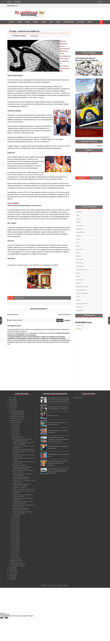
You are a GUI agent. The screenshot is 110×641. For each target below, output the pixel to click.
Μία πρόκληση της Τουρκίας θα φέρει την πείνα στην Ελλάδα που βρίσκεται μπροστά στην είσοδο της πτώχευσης (58, 400)
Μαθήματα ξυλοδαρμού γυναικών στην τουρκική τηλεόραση (23, 443)
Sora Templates (52, 585)
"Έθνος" (13, 258)
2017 (11, 405)
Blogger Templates (63, 585)
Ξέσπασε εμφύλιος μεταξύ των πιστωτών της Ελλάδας (21, 484)
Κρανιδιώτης (79, 263)
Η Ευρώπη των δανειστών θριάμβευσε (23, 449)
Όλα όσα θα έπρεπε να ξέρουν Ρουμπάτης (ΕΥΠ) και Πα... (21, 509)
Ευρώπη (27, 22)
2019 (11, 401)
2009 (11, 577)
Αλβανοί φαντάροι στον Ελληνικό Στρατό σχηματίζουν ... (22, 512)
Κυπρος (58, 22)
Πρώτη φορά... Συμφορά (19, 465)
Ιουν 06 (15, 547)
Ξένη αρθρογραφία (81, 290)
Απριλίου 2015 (15, 560)
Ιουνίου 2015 (15, 422)
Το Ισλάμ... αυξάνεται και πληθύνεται (23, 489)
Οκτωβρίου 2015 (16, 414)
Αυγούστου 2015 (16, 418)
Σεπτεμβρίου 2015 (16, 416)
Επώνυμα (78, 235)
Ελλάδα (19, 22)
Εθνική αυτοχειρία (53, 415)
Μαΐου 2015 (14, 558)
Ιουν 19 (15, 523)
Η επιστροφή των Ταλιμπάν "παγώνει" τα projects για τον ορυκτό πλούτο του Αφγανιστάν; (58, 439)
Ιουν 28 (15, 428)
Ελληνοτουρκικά (68, 22)
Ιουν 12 (15, 536)
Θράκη (78, 246)
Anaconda (78, 212)
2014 (11, 568)
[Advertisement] (74, 13)
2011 (11, 573)
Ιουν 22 (15, 517)
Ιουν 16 (15, 528)
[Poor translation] (6, 618)
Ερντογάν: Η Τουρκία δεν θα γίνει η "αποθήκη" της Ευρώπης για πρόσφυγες (58, 463)
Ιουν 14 (15, 532)
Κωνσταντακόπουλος (81, 269)
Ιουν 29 (15, 426)
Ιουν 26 (15, 431)
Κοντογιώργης (80, 259)
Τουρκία (78, 300)
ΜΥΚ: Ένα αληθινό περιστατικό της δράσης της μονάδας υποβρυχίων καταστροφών (58, 471)
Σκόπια (78, 296)
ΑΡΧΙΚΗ (9, 1)
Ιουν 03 (15, 553)
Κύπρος (78, 276)
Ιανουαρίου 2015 (16, 566)
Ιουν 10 (15, 539)
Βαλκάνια (78, 222)
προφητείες (79, 307)
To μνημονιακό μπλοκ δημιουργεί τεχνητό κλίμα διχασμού (21, 467)
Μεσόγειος (79, 283)
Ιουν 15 (15, 530)
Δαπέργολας (79, 229)
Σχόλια (79, 328)
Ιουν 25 (15, 433)
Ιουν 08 (15, 543)
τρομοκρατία (79, 310)
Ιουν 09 (15, 541)
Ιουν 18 (15, 524)
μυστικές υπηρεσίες (81, 303)
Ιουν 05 (15, 549)
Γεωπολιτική (80, 22)
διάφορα (17, 297)
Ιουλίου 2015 (15, 420)
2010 (11, 575)
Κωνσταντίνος (80, 266)
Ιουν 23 (15, 515)
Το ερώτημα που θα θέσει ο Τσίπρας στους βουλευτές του (22, 502)
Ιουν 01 (15, 556)
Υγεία (50, 22)
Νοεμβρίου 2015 (16, 413)
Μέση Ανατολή (80, 279)
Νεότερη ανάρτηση (12, 314)
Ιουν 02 (15, 555)
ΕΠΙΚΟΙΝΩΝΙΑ (17, 1)
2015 (11, 409)
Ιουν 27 (15, 429)
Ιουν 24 (15, 435)
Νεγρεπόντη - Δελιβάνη (82, 286)
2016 (11, 407)
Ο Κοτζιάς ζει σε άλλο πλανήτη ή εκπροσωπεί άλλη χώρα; (22, 439)
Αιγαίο (78, 215)
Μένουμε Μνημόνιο (17, 437)
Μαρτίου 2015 (15, 562)
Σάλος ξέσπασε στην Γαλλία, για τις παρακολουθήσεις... (22, 474)
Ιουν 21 (15, 519)
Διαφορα (89, 22)
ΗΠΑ (77, 242)
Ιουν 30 (15, 424)
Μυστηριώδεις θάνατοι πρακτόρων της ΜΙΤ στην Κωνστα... (24, 505)
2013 (11, 570)
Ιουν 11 (15, 538)
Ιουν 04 (15, 551)
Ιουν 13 (15, 534)
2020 (11, 399)
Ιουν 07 (15, 545)
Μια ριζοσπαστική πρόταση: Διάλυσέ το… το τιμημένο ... (23, 471)
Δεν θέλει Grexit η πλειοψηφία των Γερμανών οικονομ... (22, 495)
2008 (11, 579)
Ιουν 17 (15, 526)
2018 (11, 403)
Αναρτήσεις (80, 325)
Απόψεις (43, 22)
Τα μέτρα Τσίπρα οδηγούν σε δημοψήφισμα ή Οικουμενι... (20, 478)
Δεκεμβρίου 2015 (16, 411)
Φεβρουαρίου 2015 (16, 564)
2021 (11, 397)
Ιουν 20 (15, 521)
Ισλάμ (22, 297)
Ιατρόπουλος (79, 249)
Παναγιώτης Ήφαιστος (82, 293)
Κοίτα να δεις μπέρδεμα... (19, 487)
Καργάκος (78, 256)
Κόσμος (35, 22)
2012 (11, 571)
